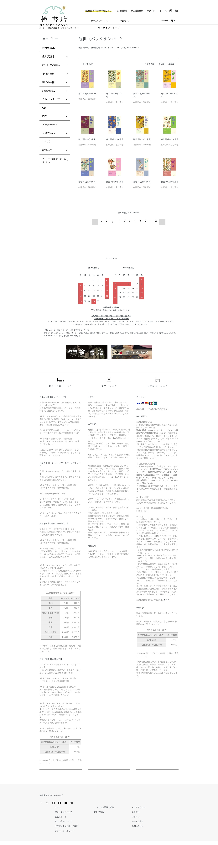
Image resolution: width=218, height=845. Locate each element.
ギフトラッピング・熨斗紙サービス (52, 171)
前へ (97, 228)
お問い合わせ (171, 819)
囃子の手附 (48, 90)
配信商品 (47, 158)
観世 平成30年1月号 (87, 100)
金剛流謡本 (48, 63)
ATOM (143, 805)
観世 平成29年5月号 (87, 189)
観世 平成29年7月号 (142, 146)
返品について (105, 810)
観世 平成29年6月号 (169, 146)
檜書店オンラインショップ (51, 800)
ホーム (41, 35)
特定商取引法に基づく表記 (110, 819)
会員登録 (169, 805)
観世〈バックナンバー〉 (70, 35)
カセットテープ (51, 107)
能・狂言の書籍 (51, 72)
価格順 (161, 71)
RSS (137, 805)
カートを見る (171, 814)
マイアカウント (172, 800)
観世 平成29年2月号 (169, 189)
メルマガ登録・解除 (143, 800)
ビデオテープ (49, 132)
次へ (160, 228)
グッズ (46, 149)
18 (155, 228)
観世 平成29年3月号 (142, 189)
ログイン (151, 11)
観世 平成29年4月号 (114, 189)
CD (44, 115)
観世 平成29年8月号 (114, 146)
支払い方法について (108, 814)
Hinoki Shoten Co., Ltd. (109, 839)
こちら (166, 605)
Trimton (123, 839)
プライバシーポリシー (108, 824)
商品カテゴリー (98, 21)
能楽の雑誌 (52, 35)
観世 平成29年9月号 (87, 146)
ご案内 (123, 21)
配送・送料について (108, 805)
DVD (45, 124)
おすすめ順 (149, 71)
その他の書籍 (49, 81)
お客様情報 (122, 11)
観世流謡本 (48, 55)
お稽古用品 (48, 141)
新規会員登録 (137, 11)
